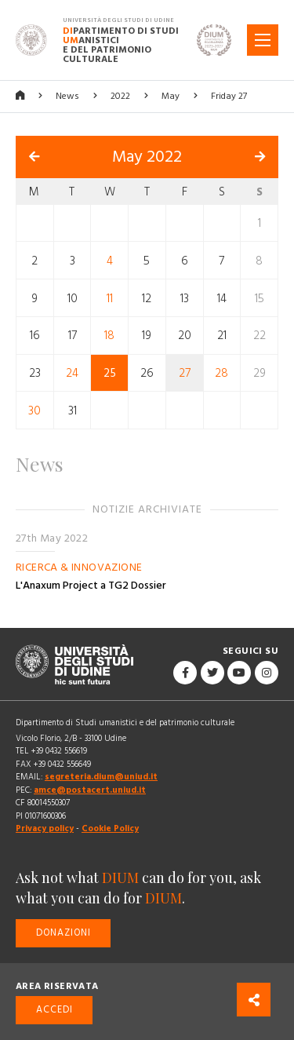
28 (221, 373)
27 (185, 373)
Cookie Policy (110, 828)
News (67, 96)
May (171, 96)
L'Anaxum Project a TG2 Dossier (91, 585)
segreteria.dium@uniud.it (101, 777)
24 (72, 373)
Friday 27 (229, 96)
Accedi (54, 1009)
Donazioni (63, 933)
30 (34, 410)
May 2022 (147, 157)
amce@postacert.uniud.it (90, 790)
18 (109, 335)
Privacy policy (45, 828)
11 (110, 298)
